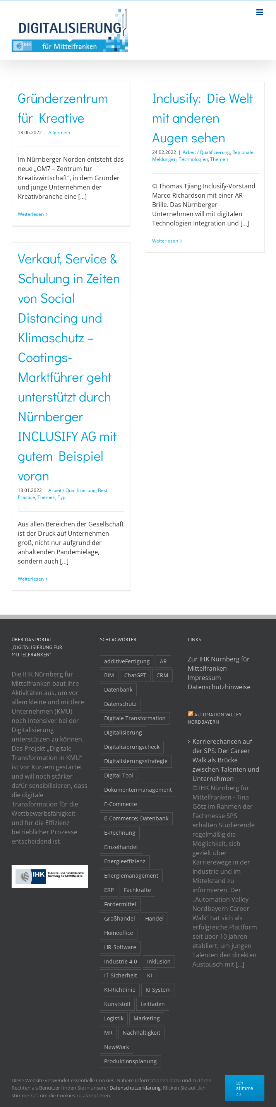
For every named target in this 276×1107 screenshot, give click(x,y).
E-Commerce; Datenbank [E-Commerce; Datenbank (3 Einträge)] (136, 818)
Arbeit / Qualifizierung (206, 152)
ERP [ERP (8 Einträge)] (109, 889)
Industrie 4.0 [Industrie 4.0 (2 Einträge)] (120, 961)
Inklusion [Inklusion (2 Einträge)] (159, 961)
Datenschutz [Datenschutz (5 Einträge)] (120, 703)
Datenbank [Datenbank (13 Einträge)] (118, 689)
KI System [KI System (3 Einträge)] (158, 989)
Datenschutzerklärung (135, 1087)
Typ (61, 497)
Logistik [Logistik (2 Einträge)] (113, 1018)
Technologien (193, 159)
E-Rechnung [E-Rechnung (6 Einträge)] (119, 832)
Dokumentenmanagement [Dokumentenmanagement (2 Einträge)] (138, 789)
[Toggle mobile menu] (260, 12)
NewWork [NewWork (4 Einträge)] (116, 1047)
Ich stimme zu (244, 1088)
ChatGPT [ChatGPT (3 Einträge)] (135, 675)
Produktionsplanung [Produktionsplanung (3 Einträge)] (130, 1061)
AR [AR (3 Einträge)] (163, 661)
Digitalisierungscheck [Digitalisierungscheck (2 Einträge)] (131, 746)
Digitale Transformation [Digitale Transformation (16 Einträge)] (135, 718)
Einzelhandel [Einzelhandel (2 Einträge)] (121, 847)
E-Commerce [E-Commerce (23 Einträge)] (120, 804)
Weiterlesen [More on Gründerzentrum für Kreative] (31, 214)
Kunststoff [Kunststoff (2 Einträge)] (117, 1004)
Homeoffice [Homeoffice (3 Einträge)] (118, 932)
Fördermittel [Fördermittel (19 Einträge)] (120, 904)
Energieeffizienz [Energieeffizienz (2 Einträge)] (125, 861)
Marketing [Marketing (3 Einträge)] (147, 1018)
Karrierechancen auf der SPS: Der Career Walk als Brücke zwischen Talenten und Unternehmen (225, 760)
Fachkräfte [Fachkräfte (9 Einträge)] (137, 889)
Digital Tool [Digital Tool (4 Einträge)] (118, 775)
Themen (219, 159)
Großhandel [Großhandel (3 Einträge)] (119, 918)
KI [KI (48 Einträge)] (149, 975)
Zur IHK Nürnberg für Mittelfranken (219, 664)
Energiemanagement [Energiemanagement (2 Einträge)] (131, 875)
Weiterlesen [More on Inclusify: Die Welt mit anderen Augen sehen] (165, 240)
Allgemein (59, 132)
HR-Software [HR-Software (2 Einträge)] (120, 947)
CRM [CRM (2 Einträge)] (162, 675)
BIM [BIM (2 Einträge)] (109, 675)
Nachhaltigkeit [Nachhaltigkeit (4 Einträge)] (141, 1032)
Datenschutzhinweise (219, 687)
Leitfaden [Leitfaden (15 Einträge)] (153, 1004)
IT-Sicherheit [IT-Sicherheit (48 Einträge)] (120, 975)
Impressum (204, 677)
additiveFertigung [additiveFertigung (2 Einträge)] (127, 661)
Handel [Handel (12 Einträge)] (154, 918)
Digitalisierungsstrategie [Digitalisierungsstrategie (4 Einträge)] (136, 761)
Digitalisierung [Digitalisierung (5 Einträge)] (123, 732)
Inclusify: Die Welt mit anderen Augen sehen (202, 117)
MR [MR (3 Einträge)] (108, 1032)
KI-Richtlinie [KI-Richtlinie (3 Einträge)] (119, 989)
